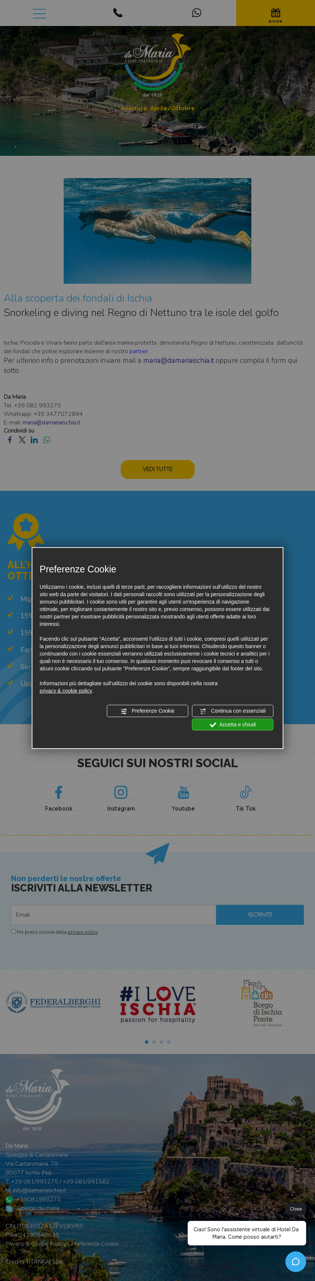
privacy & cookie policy (66, 691)
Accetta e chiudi (233, 724)
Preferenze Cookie (148, 711)
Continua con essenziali (233, 711)
